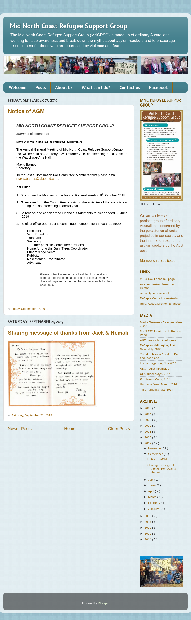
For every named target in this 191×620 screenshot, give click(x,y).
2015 (148, 533)
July (151, 479)
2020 (148, 437)
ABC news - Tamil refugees (158, 340)
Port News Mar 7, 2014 (155, 379)
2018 (148, 516)
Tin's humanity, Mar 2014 (156, 389)
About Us (64, 87)
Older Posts (119, 428)
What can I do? (96, 87)
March (152, 497)
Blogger (103, 603)
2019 (148, 443)
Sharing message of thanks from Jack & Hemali (68, 333)
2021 (148, 431)
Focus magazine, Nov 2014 (158, 363)
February (154, 502)
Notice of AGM (26, 111)
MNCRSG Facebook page (157, 279)
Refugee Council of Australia (159, 298)
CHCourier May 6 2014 (155, 374)
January (154, 508)
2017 (148, 521)
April (151, 491)
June (151, 485)
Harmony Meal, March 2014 (158, 384)
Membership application (158, 260)
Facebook (158, 87)
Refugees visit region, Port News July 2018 (157, 347)
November (155, 448)
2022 (148, 425)
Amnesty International (154, 293)
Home (69, 428)
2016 (148, 527)
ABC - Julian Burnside (154, 368)
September (156, 454)
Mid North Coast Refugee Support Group (68, 25)
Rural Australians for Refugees (160, 303)
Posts (41, 87)
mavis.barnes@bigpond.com (37, 178)
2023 (148, 420)
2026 (148, 408)
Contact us (129, 87)
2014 (148, 539)
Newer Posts (20, 428)
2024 (148, 414)
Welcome (17, 87)
